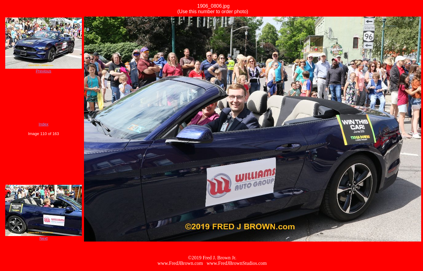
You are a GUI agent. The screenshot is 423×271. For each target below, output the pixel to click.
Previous (43, 71)
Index (43, 124)
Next (44, 238)
